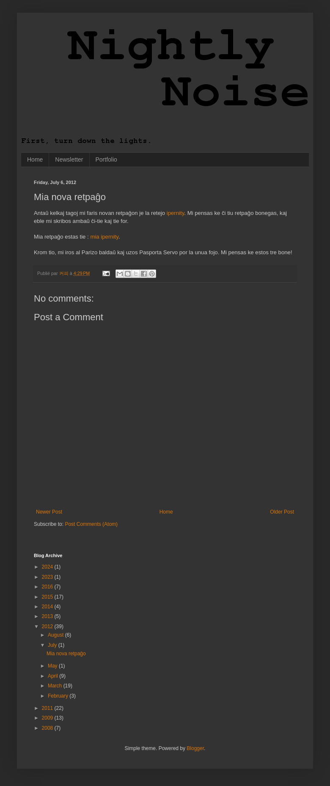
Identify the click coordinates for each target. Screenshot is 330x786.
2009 (48, 718)
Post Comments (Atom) (91, 524)
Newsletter (69, 159)
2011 (48, 708)
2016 (48, 587)
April (53, 676)
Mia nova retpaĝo (66, 654)
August (56, 635)
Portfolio (106, 159)
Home (35, 159)
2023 (48, 577)
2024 (48, 567)
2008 (48, 728)
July (53, 645)
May (53, 666)
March (55, 686)
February (58, 696)
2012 (48, 626)
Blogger (195, 748)
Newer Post (49, 512)
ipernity (175, 213)
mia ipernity (104, 237)
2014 (48, 607)
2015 (48, 597)
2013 (48, 616)
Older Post (282, 512)
